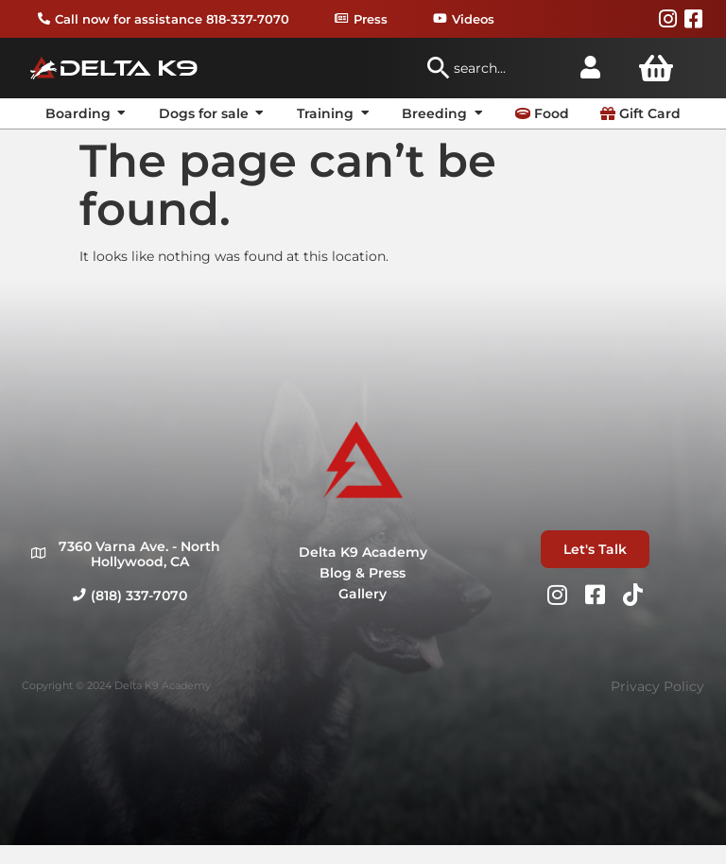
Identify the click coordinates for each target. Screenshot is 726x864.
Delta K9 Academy (363, 552)
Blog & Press (363, 572)
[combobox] (493, 68)
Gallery (362, 593)
